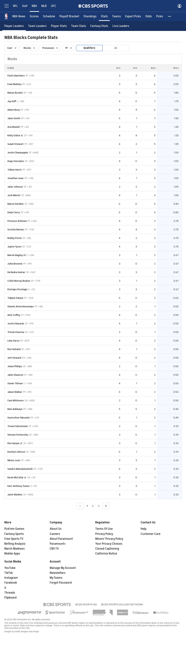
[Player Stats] (59, 26)
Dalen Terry (13, 212)
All (115, 47)
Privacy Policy (104, 534)
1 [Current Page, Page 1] (87, 505)
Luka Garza (13, 340)
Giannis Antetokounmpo (20, 306)
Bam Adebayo (15, 409)
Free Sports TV (13, 539)
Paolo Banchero (16, 75)
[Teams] (116, 16)
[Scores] (34, 16)
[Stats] (104, 16)
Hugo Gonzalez (15, 161)
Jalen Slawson (15, 374)
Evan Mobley (14, 84)
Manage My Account (63, 568)
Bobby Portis (14, 238)
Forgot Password (61, 583)
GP (118, 68)
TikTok (8, 573)
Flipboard (10, 597)
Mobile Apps (12, 553)
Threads (9, 593)
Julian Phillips (14, 366)
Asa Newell (13, 126)
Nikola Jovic (13, 460)
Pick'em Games (14, 529)
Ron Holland (14, 349)
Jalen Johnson (15, 186)
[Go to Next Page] (106, 506)
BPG (176, 68)
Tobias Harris (14, 169)
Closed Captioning (107, 548)
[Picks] (159, 16)
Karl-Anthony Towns (18, 486)
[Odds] (148, 16)
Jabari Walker (14, 391)
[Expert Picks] (133, 16)
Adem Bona (13, 109)
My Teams (56, 578)
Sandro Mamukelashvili (20, 468)
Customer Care (150, 534)
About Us (56, 529)
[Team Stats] (78, 26)
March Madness (14, 548)
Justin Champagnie (17, 152)
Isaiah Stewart (15, 144)
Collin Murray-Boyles (18, 280)
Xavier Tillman (15, 383)
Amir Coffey (13, 315)
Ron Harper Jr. (15, 443)
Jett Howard (14, 357)
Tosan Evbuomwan (17, 426)
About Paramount (61, 539)
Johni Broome (14, 263)
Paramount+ (58, 544)
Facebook (10, 583)
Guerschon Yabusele (18, 417)
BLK (153, 68)
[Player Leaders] (14, 26)
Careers (55, 534)
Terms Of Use (104, 529)
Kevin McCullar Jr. (16, 477)
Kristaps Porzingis (17, 289)
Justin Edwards (15, 323)
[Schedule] (49, 16)
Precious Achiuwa (17, 220)
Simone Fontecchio (17, 434)
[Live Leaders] (120, 26)
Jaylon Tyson (14, 246)
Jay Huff (11, 101)
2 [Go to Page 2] (92, 505)
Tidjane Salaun (15, 297)
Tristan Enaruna (15, 332)
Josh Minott (14, 195)
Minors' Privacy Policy (109, 539)
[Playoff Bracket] (69, 16)
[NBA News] (19, 16)
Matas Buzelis (15, 92)
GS (135, 68)
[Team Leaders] (37, 26)
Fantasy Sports (14, 534)
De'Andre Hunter (16, 272)
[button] (169, 16)
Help (143, 529)
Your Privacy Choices (108, 544)
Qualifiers (89, 47)
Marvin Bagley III (16, 255)
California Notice (106, 553)
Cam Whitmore (15, 400)
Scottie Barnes (15, 229)
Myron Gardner (15, 203)
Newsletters (58, 573)
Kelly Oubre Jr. (15, 135)
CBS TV (54, 548)
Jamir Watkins (15, 494)
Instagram (11, 578)
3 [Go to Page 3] (98, 505)
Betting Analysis (14, 544)
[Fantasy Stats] (99, 26)
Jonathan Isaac (15, 178)
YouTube (9, 568)
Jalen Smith (13, 118)
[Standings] (90, 16)
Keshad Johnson (16, 451)
